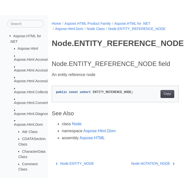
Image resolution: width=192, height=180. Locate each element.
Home (56, 24)
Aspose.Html (28, 48)
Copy (167, 94)
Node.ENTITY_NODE (75, 164)
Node (77, 124)
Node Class (96, 29)
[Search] (25, 24)
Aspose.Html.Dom (28, 124)
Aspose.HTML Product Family (87, 24)
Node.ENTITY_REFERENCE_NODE (137, 29)
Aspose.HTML (92, 138)
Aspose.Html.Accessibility (34, 59)
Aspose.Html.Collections (33, 92)
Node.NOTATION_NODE (152, 164)
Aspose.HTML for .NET (132, 24)
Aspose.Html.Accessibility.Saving (40, 81)
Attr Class (30, 132)
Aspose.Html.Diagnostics (34, 114)
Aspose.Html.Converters (33, 103)
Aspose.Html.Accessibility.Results (41, 70)
